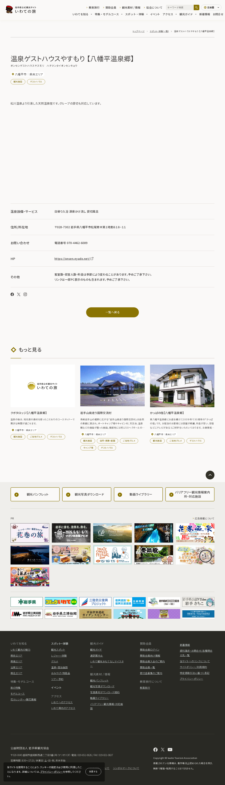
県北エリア (16, 673)
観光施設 (18, 81)
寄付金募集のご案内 (151, 673)
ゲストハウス (36, 81)
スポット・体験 (136, 14)
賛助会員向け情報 (150, 655)
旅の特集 (16, 687)
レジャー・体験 (59, 655)
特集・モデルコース (109, 14)
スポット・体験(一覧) (159, 31)
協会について (154, 7)
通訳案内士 (96, 655)
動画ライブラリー (99, 698)
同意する (93, 771)
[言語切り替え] (211, 8)
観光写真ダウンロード (102, 686)
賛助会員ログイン (149, 649)
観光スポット (58, 649)
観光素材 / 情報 (131, 7)
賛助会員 (110, 7)
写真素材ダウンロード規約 (105, 692)
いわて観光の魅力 (20, 649)
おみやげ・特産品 (60, 673)
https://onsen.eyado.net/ (74, 258)
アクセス (170, 14)
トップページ (139, 31)
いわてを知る (82, 14)
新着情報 (204, 14)
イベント (155, 14)
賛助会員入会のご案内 (152, 661)
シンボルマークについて (126, 768)
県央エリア (16, 655)
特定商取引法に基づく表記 (195, 673)
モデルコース (18, 693)
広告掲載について (204, 518)
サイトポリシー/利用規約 (193, 667)
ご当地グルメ (36, 436)
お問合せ (218, 14)
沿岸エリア (16, 667)
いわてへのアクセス (62, 702)
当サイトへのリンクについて (195, 661)
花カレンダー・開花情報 (23, 699)
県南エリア (16, 661)
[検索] (196, 7)
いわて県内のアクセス (63, 708)
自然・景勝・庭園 (107, 440)
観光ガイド (187, 14)
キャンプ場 (88, 447)
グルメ (54, 661)
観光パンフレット (99, 680)
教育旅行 (94, 7)
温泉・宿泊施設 (59, 667)
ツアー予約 (57, 679)
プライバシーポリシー (51, 771)
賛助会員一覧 (147, 667)
